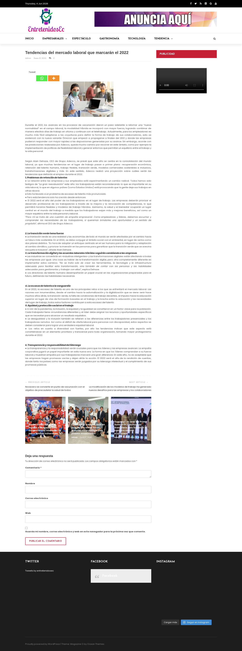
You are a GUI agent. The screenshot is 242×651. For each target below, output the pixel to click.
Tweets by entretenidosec (39, 570)
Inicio (29, 38)
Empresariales (55, 38)
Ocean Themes (95, 644)
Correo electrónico (36, 498)
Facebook (109, 576)
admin (28, 58)
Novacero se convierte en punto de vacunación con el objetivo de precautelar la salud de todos (55, 388)
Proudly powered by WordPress (42, 644)
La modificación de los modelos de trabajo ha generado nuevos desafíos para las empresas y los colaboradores (120, 388)
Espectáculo (81, 38)
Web (28, 513)
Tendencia (163, 38)
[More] (53, 75)
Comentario (33, 467)
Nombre (30, 483)
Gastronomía (109, 38)
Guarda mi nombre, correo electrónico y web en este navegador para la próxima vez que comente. (85, 531)
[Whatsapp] (41, 75)
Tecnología (136, 38)
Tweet (32, 72)
